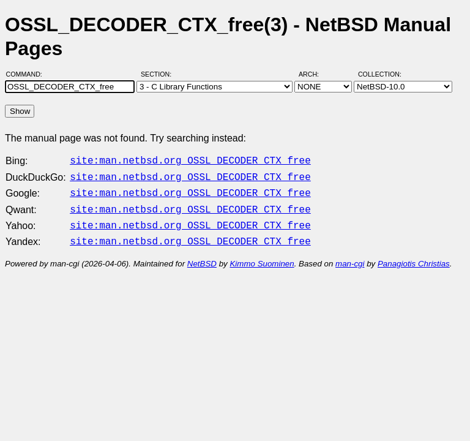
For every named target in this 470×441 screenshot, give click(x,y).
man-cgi (349, 256)
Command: (28, 74)
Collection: (379, 74)
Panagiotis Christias (414, 256)
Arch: (314, 74)
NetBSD (202, 256)
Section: (159, 74)
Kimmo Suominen (261, 256)
